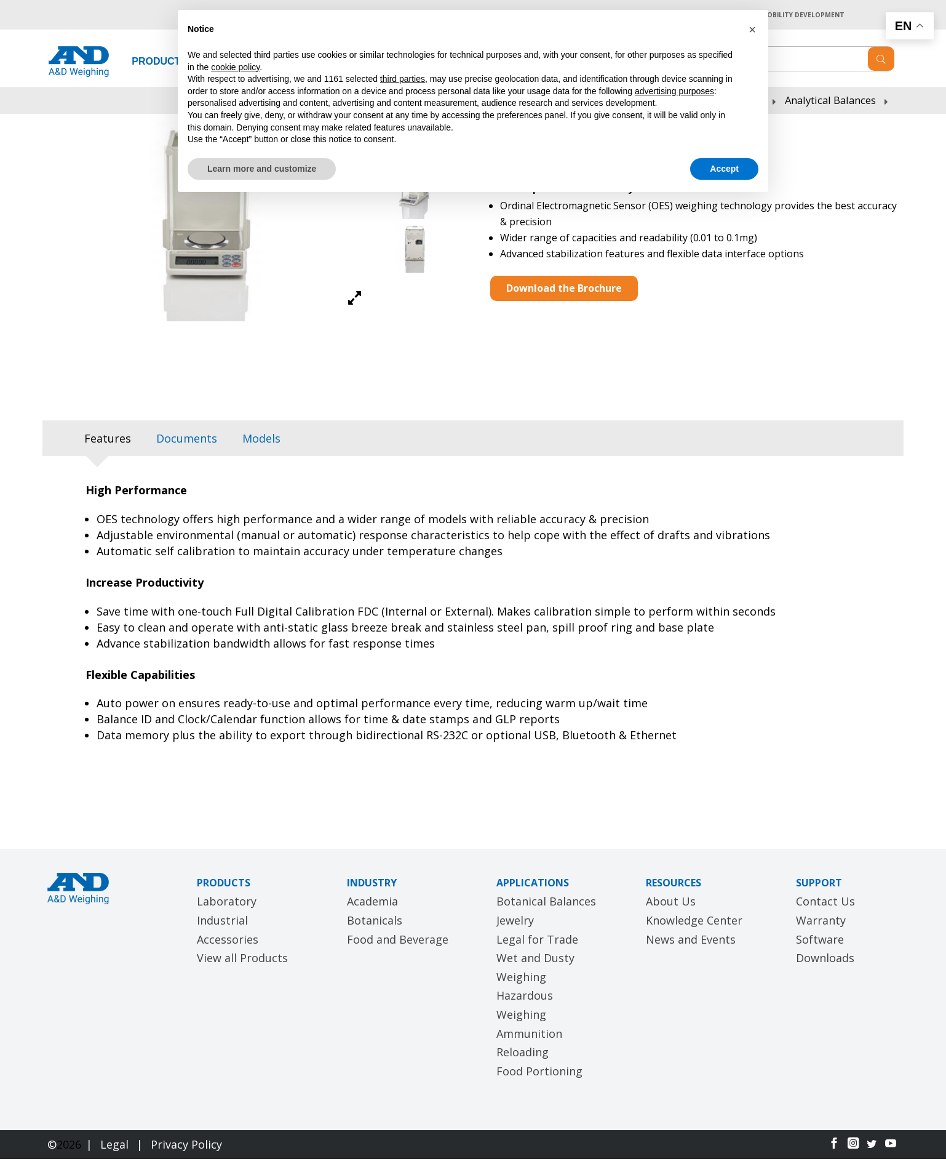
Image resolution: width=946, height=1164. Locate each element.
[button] (752, 29)
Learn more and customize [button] (261, 169)
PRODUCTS (159, 66)
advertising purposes (674, 91)
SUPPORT (819, 887)
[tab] (107, 444)
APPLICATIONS (532, 887)
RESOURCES (673, 887)
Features (107, 443)
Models (261, 443)
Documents (186, 443)
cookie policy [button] (235, 67)
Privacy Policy (186, 1149)
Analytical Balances (830, 105)
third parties (402, 79)
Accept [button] (724, 169)
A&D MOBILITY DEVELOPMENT (788, 17)
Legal (116, 1149)
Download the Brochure (564, 293)
